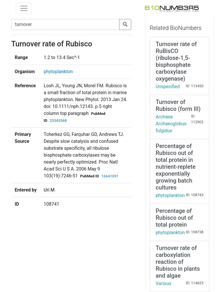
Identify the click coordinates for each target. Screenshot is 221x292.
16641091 (110, 176)
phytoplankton (58, 71)
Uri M (49, 190)
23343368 (58, 120)
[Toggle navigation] (24, 8)
